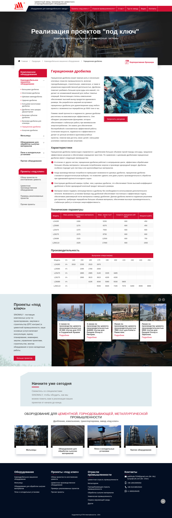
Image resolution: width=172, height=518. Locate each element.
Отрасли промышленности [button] (103, 9)
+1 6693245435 (133, 491)
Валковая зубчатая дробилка (29, 116)
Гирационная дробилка (31, 127)
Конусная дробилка (30, 130)
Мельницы (26, 136)
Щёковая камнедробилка (32, 97)
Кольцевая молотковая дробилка (31, 105)
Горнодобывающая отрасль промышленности (99, 488)
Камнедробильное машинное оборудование (62, 61)
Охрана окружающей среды (99, 500)
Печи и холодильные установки (30, 153)
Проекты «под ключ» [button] (79, 9)
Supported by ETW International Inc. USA (86, 515)
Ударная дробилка (29, 100)
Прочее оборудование (31, 161)
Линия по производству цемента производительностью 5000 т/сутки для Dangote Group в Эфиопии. (153, 329)
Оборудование (24, 471)
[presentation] (159, 299)
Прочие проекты (28, 204)
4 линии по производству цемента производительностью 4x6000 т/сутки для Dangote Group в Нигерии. (98, 329)
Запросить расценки (116, 119)
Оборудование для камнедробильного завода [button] (48, 9)
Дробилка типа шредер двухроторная (31, 111)
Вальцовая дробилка (30, 89)
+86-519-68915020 (134, 487)
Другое (90, 503)
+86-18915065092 (134, 483)
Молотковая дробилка (31, 93)
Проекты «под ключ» (27, 306)
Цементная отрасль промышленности (103, 480)
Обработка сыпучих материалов (101, 493)
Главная (23, 61)
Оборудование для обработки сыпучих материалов (30, 144)
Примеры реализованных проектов (32, 197)
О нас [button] (120, 9)
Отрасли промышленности (100, 473)
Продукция (36, 61)
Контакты (152, 9)
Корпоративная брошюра (142, 62)
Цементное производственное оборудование (29, 188)
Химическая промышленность (100, 496)
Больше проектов (24, 358)
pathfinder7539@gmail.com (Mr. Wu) (141, 476)
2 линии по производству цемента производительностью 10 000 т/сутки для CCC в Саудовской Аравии (70, 328)
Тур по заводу (132, 9)
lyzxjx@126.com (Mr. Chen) (138, 479)
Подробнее (64, 335)
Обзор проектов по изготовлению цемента (31, 178)
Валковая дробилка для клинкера (31, 122)
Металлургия (93, 483)
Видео (143, 9)
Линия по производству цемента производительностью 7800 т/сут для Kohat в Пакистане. (125, 328)
